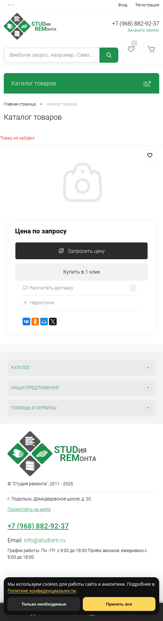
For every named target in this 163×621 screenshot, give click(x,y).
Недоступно (38, 302)
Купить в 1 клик (81, 272)
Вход (122, 5)
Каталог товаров (81, 83)
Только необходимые (44, 604)
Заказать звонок (143, 30)
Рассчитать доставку (48, 287)
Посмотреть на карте (29, 509)
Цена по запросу (41, 231)
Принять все (119, 604)
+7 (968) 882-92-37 (135, 23)
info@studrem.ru (44, 540)
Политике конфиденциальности (42, 591)
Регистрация (147, 5)
